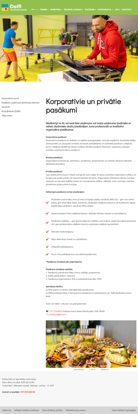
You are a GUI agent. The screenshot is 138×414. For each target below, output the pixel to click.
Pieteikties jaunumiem (76, 410)
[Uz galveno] (14, 7)
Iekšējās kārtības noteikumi (26, 410)
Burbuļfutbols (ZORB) (11, 111)
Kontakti (126, 9)
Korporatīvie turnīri (10, 98)
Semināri (6, 106)
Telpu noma (7, 115)
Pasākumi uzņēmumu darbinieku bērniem (20, 102)
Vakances (6, 410)
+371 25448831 (56, 311)
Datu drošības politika (52, 410)
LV (32, 9)
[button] (64, 79)
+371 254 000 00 (27, 391)
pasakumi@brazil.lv (58, 314)
